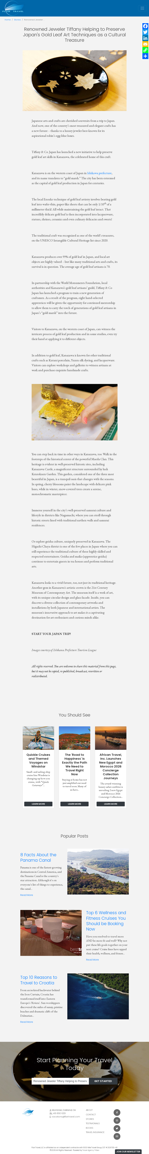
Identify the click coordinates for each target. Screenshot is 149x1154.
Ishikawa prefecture (99, 173)
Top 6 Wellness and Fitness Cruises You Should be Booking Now (106, 921)
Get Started (103, 1081)
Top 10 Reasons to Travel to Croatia (38, 980)
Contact (91, 1114)
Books (89, 1127)
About (89, 1110)
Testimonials (93, 1123)
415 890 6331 (59, 1113)
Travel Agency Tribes (90, 1150)
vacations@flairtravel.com (66, 1116)
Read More (26, 895)
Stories (17, 19)
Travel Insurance (95, 1132)
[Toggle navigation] (142, 8)
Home (8, 19)
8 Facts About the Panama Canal (38, 857)
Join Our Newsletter (128, 1151)
